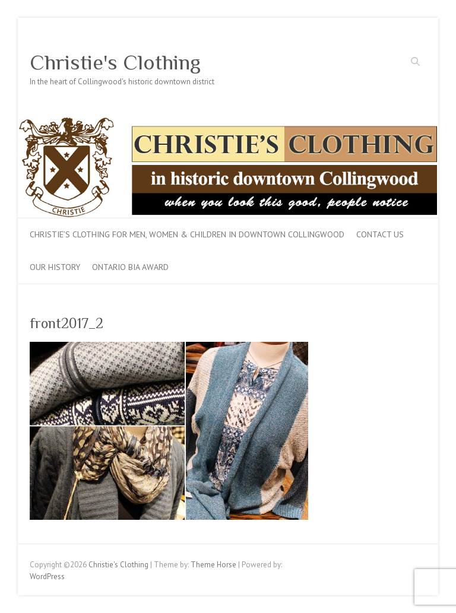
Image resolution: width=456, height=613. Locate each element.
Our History (55, 267)
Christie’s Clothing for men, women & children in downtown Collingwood (187, 234)
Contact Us (380, 234)
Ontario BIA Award (130, 267)
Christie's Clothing (115, 62)
